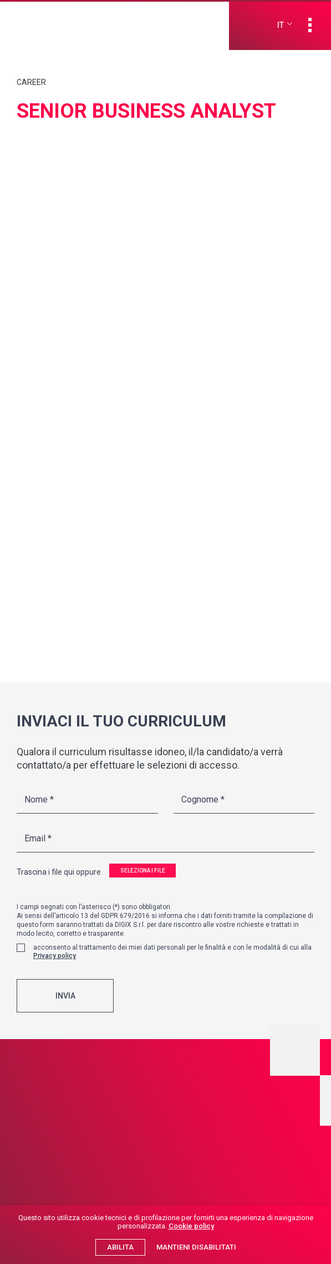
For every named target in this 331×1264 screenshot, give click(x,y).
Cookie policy (191, 1226)
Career (31, 82)
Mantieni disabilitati (196, 1247)
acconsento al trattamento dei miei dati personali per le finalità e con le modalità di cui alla (172, 962)
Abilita (120, 1247)
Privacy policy (54, 966)
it (280, 25)
